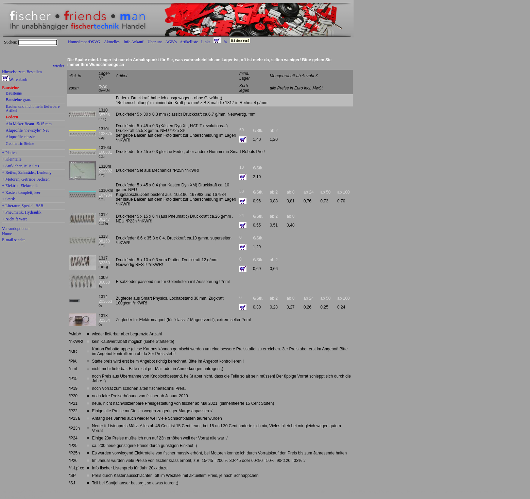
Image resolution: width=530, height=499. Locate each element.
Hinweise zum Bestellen (22, 71)
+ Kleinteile (11, 159)
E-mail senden (13, 239)
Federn (12, 117)
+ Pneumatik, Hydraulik (21, 213)
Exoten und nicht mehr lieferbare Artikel (33, 109)
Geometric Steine (20, 144)
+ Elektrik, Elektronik (20, 186)
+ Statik (8, 199)
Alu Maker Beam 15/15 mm (29, 124)
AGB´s (171, 41)
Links (205, 41)
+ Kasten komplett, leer (21, 193)
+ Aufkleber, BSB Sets (20, 166)
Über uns (155, 41)
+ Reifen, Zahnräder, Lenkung (26, 173)
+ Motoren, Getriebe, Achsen (26, 180)
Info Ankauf (133, 41)
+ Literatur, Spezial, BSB (22, 206)
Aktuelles (112, 41)
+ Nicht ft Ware (15, 219)
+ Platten (9, 153)
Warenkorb (18, 79)
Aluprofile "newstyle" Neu (27, 131)
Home (7, 233)
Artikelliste (188, 41)
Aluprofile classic (20, 137)
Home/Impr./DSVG (84, 41)
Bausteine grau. (18, 100)
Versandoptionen (16, 228)
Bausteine (10, 88)
